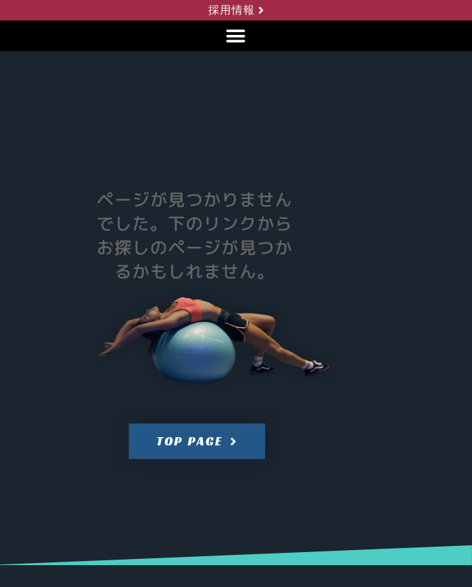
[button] (236, 36)
